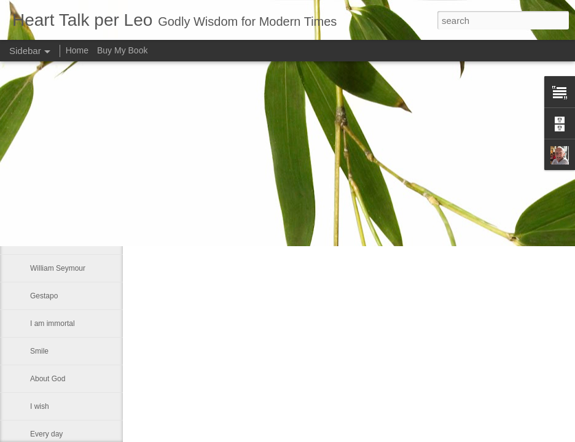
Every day (46, 434)
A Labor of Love (56, 213)
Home (77, 50)
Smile (39, 351)
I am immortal (52, 323)
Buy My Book (122, 50)
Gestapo (44, 296)
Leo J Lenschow (390, 148)
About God (47, 378)
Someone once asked (65, 185)
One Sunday (50, 240)
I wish (39, 406)
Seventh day (50, 157)
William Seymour (57, 268)
